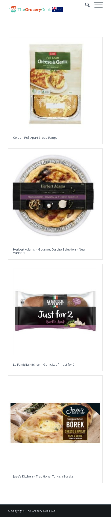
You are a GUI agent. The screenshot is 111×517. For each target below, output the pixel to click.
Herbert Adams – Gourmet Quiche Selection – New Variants (49, 251)
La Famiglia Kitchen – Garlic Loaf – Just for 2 (43, 364)
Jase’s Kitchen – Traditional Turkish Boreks (43, 476)
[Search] (85, 5)
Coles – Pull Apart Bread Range (35, 137)
